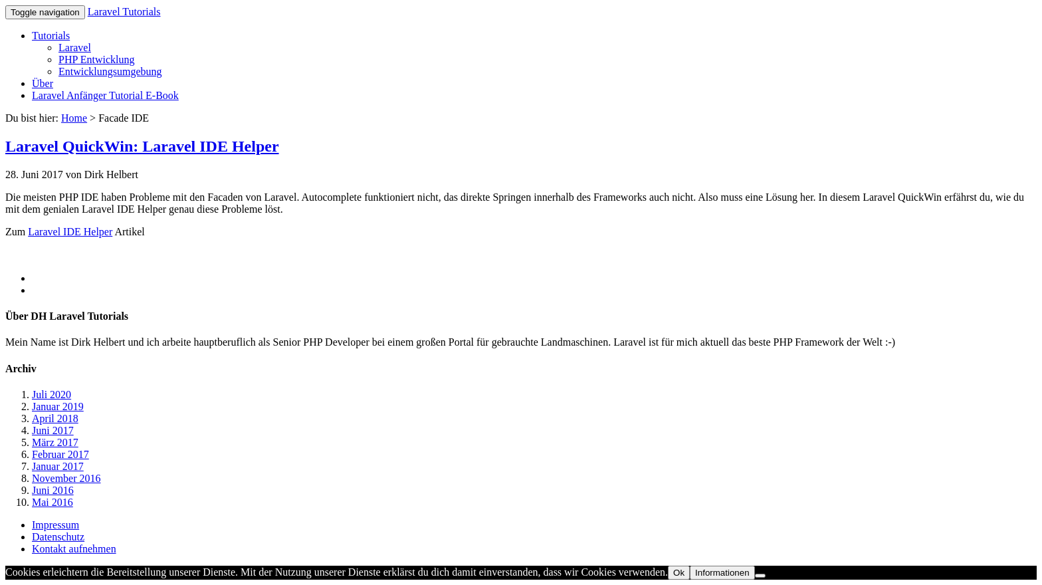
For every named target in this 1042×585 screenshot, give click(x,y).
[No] (760, 576)
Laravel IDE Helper (70, 231)
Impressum (55, 524)
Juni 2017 (53, 430)
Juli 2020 (51, 394)
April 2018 (55, 418)
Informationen (722, 573)
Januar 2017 (58, 466)
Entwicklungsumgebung (110, 71)
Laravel (74, 47)
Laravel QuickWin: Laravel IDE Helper (142, 146)
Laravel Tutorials (124, 11)
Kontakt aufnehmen (74, 548)
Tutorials (51, 35)
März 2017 (55, 442)
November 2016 (66, 478)
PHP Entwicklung (96, 59)
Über (42, 83)
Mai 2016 (52, 502)
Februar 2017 (60, 454)
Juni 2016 (53, 490)
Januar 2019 (58, 406)
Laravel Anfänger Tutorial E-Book (105, 95)
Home (74, 118)
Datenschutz (58, 536)
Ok (678, 573)
